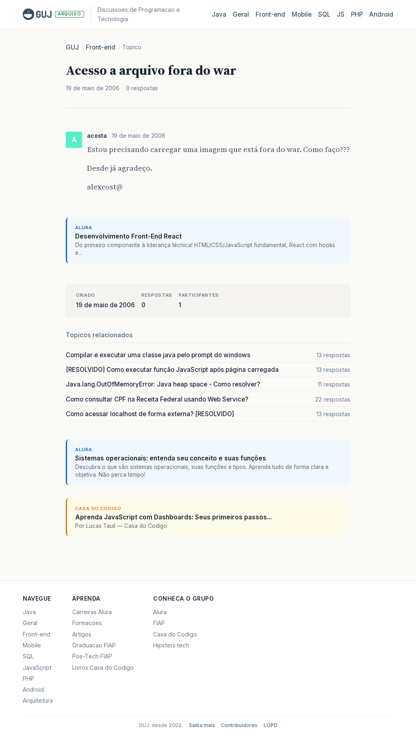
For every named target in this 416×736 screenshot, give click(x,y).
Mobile (302, 14)
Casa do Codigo (175, 634)
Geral (241, 14)
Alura (160, 611)
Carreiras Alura (92, 611)
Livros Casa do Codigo (103, 667)
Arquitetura (38, 700)
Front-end (100, 47)
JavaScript (37, 667)
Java (219, 14)
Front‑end (270, 14)
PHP (357, 14)
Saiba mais (202, 725)
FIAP (159, 622)
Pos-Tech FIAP (92, 656)
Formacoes (87, 622)
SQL (324, 14)
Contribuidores (239, 725)
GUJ (72, 47)
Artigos (81, 634)
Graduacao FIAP (94, 645)
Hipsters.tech (171, 645)
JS (340, 14)
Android (381, 14)
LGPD (270, 725)
